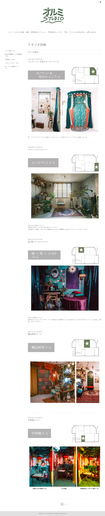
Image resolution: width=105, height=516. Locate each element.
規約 (27, 32)
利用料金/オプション (38, 32)
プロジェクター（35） (12, 63)
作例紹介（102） (10, 59)
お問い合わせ (91, 32)
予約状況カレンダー (55, 32)
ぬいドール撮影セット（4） (12, 67)
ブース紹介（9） (10, 51)
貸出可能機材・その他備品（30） (13, 55)
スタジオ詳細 (19, 32)
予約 (66, 32)
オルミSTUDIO (47, 513)
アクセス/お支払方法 (77, 32)
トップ (10, 32)
